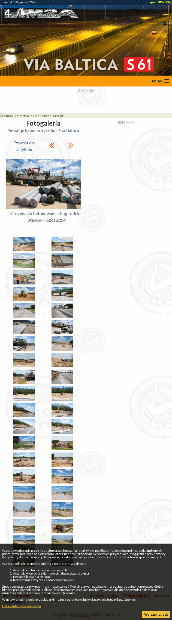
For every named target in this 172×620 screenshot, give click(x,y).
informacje (24, 115)
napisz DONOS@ (160, 2)
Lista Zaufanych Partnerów (21, 606)
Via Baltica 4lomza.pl (49, 115)
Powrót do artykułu (24, 146)
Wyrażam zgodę (156, 614)
